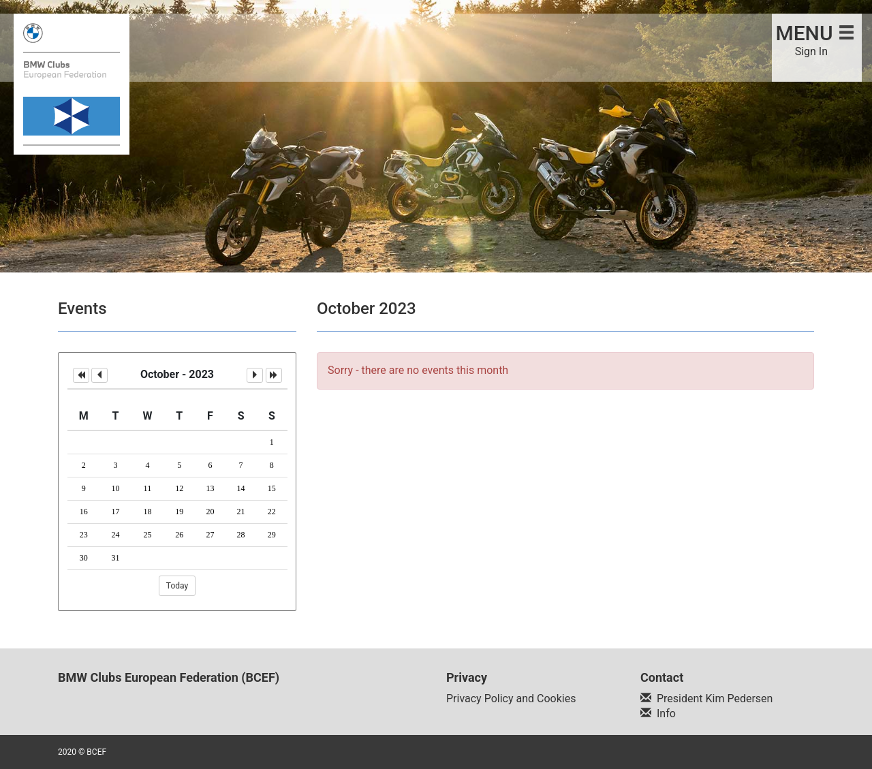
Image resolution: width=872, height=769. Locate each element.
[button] (81, 375)
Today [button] (177, 586)
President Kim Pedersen (715, 698)
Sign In (811, 51)
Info (666, 713)
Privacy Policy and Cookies (511, 698)
